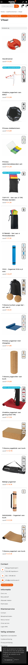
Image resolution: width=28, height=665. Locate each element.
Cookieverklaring (6, 639)
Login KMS (4, 626)
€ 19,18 (7, 484)
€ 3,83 (7, 131)
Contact (3, 613)
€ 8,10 (6, 310)
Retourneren (5, 619)
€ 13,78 (7, 451)
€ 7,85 (7, 346)
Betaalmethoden (6, 616)
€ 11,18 (7, 417)
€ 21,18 (7, 554)
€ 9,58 (7, 381)
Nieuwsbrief (5, 597)
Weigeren (16, 659)
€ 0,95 (7, 61)
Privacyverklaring (6, 642)
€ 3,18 (6, 238)
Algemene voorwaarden (9, 635)
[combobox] (7, 6)
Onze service (5, 623)
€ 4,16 (6, 202)
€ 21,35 (7, 520)
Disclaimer (4, 646)
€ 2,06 (7, 97)
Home (3, 12)
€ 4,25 (7, 167)
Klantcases (4, 604)
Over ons (4, 593)
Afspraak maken (6, 600)
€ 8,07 (7, 274)
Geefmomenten (11, 12)
